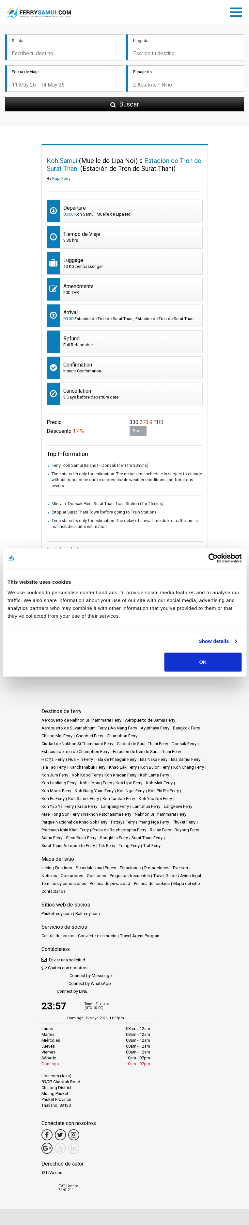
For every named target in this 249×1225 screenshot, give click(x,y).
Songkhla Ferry (114, 837)
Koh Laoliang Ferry (58, 782)
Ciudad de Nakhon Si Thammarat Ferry (77, 743)
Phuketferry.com (56, 913)
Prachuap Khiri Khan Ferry (65, 829)
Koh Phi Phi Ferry (163, 790)
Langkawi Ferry (178, 806)
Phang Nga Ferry (153, 822)
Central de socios (57, 935)
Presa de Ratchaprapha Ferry (119, 829)
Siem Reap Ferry (81, 837)
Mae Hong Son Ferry (60, 814)
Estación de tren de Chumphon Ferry (75, 751)
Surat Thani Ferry (147, 837)
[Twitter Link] (60, 1134)
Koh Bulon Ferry (155, 767)
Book (138, 430)
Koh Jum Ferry (54, 775)
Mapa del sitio (186, 883)
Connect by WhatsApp (76, 984)
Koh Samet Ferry (83, 798)
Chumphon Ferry (122, 735)
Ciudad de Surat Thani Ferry (142, 743)
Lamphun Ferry (146, 806)
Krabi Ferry (87, 806)
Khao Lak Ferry (123, 767)
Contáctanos (53, 891)
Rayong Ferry (187, 829)
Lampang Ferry (115, 806)
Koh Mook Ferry (56, 790)
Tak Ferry (107, 845)
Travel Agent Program (140, 935)
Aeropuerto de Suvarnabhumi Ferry (74, 728)
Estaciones (130, 867)
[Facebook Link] (47, 1134)
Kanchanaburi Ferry (87, 767)
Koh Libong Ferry (96, 782)
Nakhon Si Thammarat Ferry (160, 814)
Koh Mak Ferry (159, 782)
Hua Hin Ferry (80, 759)
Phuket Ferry (184, 822)
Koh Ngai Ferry (131, 790)
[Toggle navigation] (237, 11)
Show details (214, 641)
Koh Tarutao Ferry (118, 798)
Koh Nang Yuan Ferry (94, 790)
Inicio (46, 867)
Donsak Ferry (184, 743)
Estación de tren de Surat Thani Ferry (147, 751)
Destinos (63, 867)
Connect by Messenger (77, 976)
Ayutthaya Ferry (155, 728)
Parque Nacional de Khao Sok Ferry (74, 822)
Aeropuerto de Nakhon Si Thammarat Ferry (81, 720)
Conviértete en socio (97, 935)
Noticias (49, 875)
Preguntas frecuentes (130, 875)
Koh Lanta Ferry (154, 775)
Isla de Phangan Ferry (116, 759)
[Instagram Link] (73, 1134)
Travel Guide (165, 875)
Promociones (156, 867)
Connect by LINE (64, 991)
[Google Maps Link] (47, 1148)
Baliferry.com (87, 913)
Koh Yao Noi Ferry (155, 798)
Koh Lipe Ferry (129, 782)
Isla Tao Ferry (53, 767)
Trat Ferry (152, 845)
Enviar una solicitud (63, 959)
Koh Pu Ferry (53, 798)
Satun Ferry (51, 837)
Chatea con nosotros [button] (64, 967)
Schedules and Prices (96, 867)
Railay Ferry (160, 829)
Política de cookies (152, 883)
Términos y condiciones (63, 883)
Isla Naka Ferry (153, 759)
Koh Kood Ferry (86, 775)
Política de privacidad (110, 883)
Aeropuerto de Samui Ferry (150, 720)
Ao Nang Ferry (123, 728)
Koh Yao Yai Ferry (57, 806)
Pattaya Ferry (123, 822)
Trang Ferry (129, 845)
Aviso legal (190, 875)
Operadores (72, 875)
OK (203, 661)
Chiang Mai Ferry (56, 735)
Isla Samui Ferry (185, 759)
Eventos (180, 867)
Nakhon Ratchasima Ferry (107, 814)
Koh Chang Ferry (188, 767)
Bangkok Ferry (186, 728)
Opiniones (96, 875)
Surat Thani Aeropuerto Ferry (68, 845)
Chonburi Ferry (89, 735)
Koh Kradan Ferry (120, 775)
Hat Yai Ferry (53, 759)
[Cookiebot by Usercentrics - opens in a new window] (212, 558)
